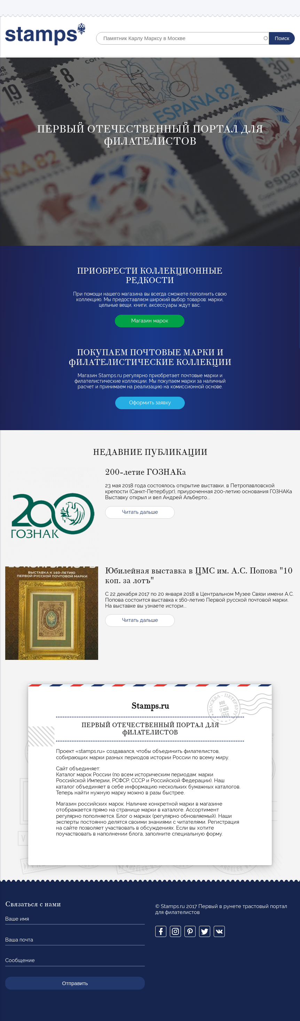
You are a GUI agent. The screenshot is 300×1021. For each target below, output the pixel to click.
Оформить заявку (150, 402)
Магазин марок (149, 321)
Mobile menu (289, 7)
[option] (150, 152)
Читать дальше (140, 512)
